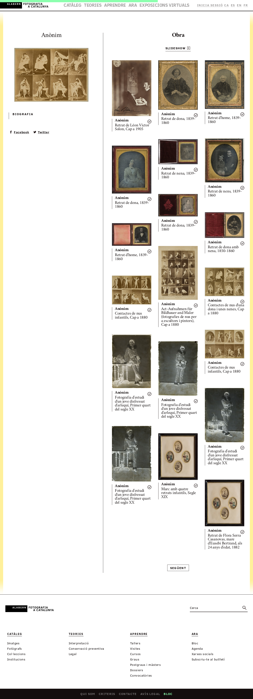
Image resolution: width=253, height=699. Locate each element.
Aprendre (117, 5)
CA (228, 5)
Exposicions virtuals (157, 5)
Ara (132, 5)
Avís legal (150, 695)
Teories (100, 5)
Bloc (168, 695)
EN (240, 5)
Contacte (128, 695)
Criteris (107, 695)
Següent (178, 568)
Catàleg (83, 5)
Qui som (87, 695)
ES (234, 5)
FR (246, 5)
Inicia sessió (211, 5)
